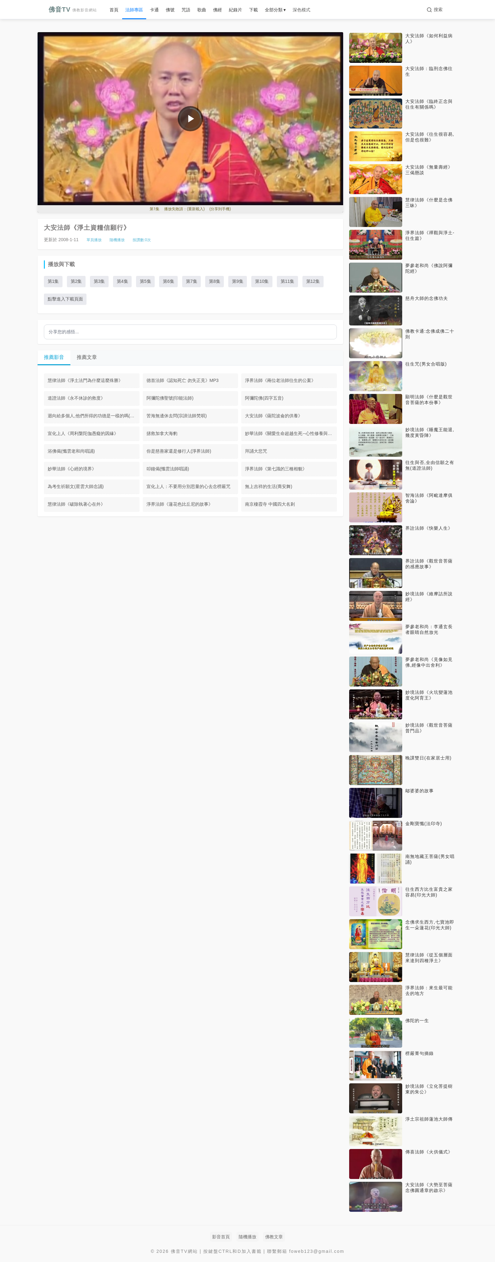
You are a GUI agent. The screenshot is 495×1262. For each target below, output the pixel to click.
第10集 (264, 281)
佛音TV (73, 9)
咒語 (186, 9)
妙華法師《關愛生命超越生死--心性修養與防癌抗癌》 (291, 434)
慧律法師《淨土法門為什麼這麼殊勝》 (85, 381)
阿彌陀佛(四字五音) (264, 398)
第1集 (53, 281)
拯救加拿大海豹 (161, 434)
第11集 (290, 281)
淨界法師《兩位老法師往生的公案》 (280, 381)
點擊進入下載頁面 (65, 299)
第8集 (216, 281)
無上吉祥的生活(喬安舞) (268, 487)
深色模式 (301, 9)
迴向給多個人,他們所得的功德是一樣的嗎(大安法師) (94, 416)
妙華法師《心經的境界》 (72, 469)
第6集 (170, 281)
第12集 (316, 281)
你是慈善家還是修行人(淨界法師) (178, 451)
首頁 (114, 9)
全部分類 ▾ (275, 9)
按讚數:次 (142, 240)
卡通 (154, 9)
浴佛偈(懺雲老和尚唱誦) (71, 451)
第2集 (76, 281)
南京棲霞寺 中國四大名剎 (270, 504)
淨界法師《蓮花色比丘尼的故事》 (179, 504)
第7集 (193, 281)
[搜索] (434, 9)
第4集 (123, 281)
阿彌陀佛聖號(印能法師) (170, 398)
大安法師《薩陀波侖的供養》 (273, 416)
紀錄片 (235, 9)
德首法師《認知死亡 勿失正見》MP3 (182, 381)
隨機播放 (117, 240)
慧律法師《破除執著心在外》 (76, 504)
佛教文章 (274, 1236)
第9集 (239, 281)
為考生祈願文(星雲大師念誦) (76, 487)
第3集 (100, 281)
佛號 (170, 9)
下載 (253, 9)
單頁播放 (94, 240)
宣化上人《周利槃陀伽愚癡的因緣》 (83, 434)
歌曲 (201, 9)
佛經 (217, 9)
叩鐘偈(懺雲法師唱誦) (167, 469)
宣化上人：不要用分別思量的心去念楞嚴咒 (188, 487)
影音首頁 (221, 1236)
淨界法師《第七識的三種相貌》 (276, 469)
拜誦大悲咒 (256, 451)
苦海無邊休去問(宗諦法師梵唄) (176, 416)
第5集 (146, 281)
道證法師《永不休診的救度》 (76, 398)
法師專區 (134, 9)
